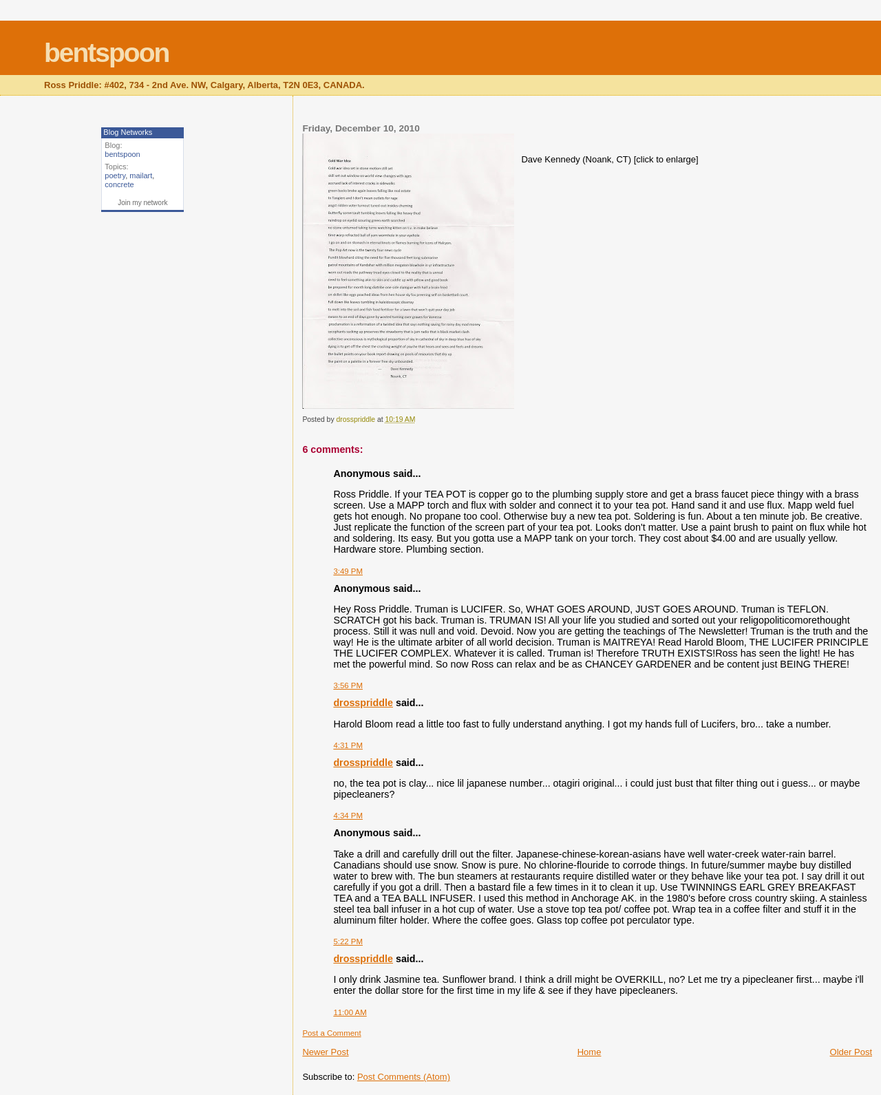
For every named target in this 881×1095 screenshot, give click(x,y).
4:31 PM (348, 745)
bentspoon (106, 52)
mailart (140, 175)
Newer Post (325, 1052)
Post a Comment (331, 1033)
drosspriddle (363, 702)
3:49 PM (348, 571)
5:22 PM (348, 941)
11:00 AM (349, 1012)
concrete (119, 184)
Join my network (142, 202)
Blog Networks (127, 132)
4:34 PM (348, 815)
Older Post (851, 1052)
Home (589, 1052)
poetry (115, 175)
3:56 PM (348, 685)
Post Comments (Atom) (403, 1077)
